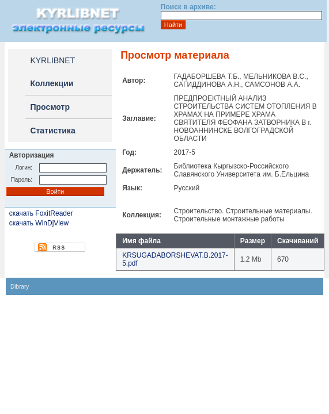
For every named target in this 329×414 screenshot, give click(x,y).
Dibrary (19, 286)
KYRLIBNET (52, 60)
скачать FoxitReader (41, 213)
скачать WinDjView (39, 223)
